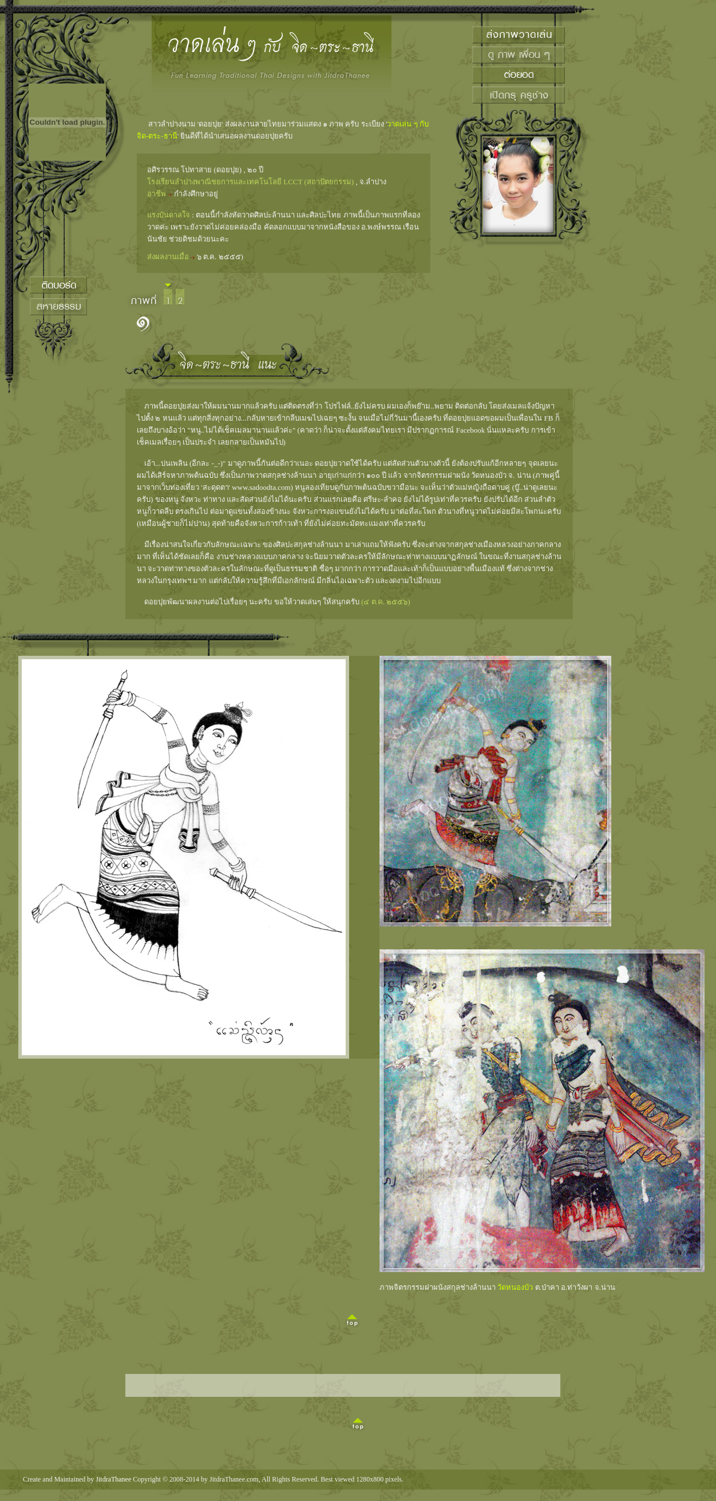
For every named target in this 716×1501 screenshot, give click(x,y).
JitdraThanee (113, 1479)
